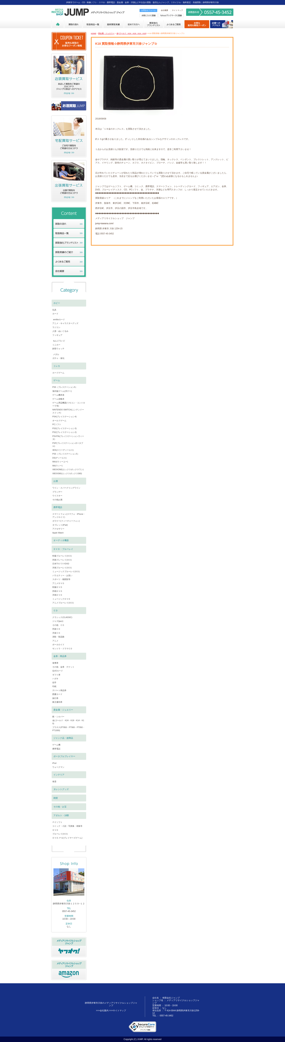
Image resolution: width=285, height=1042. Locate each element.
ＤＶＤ (55, 830)
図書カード (57, 694)
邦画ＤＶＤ (57, 591)
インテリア (58, 774)
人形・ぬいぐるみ (60, 331)
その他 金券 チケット (63, 667)
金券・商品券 (60, 656)
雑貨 (55, 798)
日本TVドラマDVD (60, 564)
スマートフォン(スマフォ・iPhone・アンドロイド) (68, 515)
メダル (56, 354)
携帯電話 (57, 507)
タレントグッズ (61, 789)
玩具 (54, 310)
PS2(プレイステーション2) (64, 432)
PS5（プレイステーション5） (65, 454)
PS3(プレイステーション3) (64, 428)
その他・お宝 (60, 806)
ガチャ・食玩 (58, 358)
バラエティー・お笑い (62, 575)
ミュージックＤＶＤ (61, 599)
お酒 (55, 481)
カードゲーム (58, 373)
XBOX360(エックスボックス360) (67, 473)
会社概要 (164, 10)
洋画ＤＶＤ (57, 595)
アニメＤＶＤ (58, 583)
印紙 (54, 686)
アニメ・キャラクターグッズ (65, 323)
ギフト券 (56, 675)
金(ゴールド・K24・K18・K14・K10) (131, 33)
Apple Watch (58, 533)
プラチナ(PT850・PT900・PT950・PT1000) (68, 728)
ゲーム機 (56, 745)
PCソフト (56, 424)
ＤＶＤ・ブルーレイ (63, 549)
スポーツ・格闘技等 (61, 579)
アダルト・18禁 (61, 815)
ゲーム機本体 (58, 395)
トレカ (56, 366)
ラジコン (56, 327)
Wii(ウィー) (57, 466)
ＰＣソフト (57, 822)
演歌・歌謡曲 (58, 637)
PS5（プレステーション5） (64, 387)
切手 (54, 682)
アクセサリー (58, 529)
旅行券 (55, 698)
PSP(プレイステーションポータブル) (67, 444)
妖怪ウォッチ (58, 348)
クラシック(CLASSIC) (62, 617)
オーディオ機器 (61, 540)
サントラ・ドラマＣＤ (62, 648)
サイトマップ (177, 10)
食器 (54, 781)
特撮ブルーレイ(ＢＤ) (62, 556)
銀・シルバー (58, 716)
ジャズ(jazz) (57, 621)
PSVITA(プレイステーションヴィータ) (68, 437)
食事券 (55, 663)
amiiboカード (59, 319)
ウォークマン (58, 767)
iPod (54, 763)
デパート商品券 (59, 690)
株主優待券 (57, 702)
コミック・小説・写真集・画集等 (67, 826)
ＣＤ (55, 610)
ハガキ (55, 678)
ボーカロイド (58, 644)
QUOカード (57, 671)
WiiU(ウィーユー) (60, 462)
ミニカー (56, 345)
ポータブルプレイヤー (64, 756)
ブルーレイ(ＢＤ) (60, 834)
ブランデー (57, 492)
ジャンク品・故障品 (63, 738)
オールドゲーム (59, 420)
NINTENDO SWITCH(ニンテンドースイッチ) (68, 411)
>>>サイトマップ (117, 1010)
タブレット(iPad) (60, 525)
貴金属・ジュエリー (106, 33)
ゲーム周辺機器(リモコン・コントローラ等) (68, 404)
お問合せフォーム (148, 10)
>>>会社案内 (102, 1010)
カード (55, 314)
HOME (93, 33)
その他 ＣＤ (58, 625)
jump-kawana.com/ (104, 223)
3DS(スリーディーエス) (63, 450)
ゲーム (56, 380)
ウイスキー (57, 496)
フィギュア (57, 335)
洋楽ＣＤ (56, 633)
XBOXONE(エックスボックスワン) (68, 469)
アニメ (55, 641)
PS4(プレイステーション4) (64, 416)
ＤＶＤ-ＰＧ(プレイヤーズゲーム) (67, 838)
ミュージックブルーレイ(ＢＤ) (66, 571)
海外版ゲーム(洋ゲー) (62, 391)
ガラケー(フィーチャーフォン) (66, 521)
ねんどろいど (59, 341)
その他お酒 (57, 500)
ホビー (56, 303)
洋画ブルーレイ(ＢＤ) (62, 568)
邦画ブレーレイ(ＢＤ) (62, 560)
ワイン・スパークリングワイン (66, 488)
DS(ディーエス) (59, 458)
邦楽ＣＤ (56, 629)
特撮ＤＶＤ (57, 587)
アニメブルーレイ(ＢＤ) (63, 603)
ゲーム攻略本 (58, 399)
